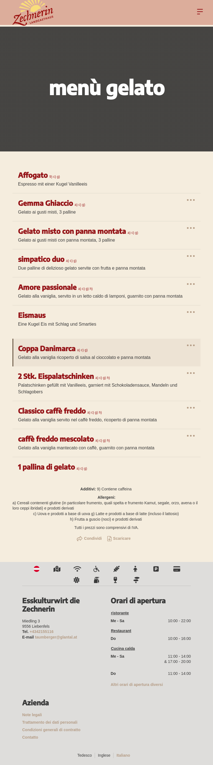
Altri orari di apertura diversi (137, 684)
